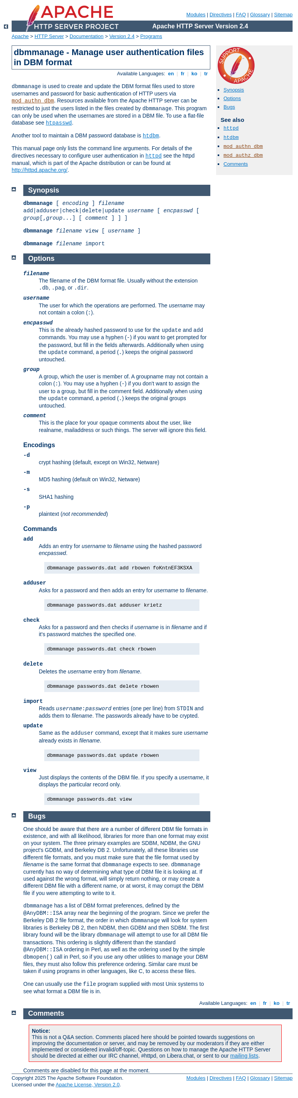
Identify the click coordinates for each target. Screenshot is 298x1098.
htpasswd (59, 123)
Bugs (229, 107)
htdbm (151, 136)
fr (182, 73)
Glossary (260, 14)
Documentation (86, 36)
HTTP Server (49, 36)
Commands (40, 529)
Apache (20, 36)
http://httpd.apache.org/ (40, 170)
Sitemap (283, 14)
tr (206, 73)
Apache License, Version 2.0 (87, 1085)
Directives (221, 14)
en (170, 73)
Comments (236, 164)
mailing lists (244, 1056)
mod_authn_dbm (33, 101)
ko (194, 73)
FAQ (241, 14)
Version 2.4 (122, 36)
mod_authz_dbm (243, 155)
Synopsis (234, 90)
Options (232, 98)
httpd (154, 156)
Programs (151, 36)
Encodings (39, 445)
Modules (195, 14)
